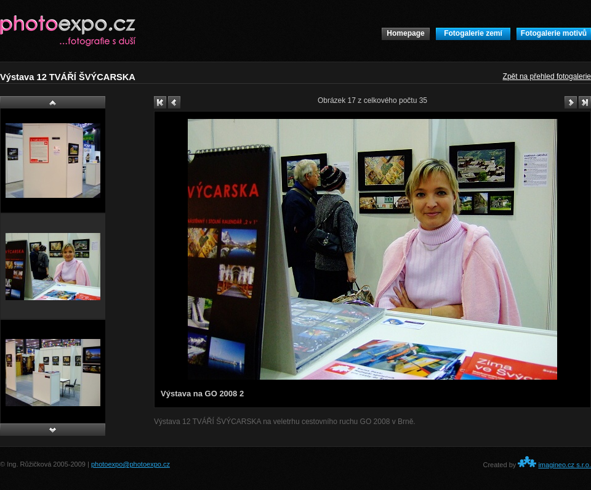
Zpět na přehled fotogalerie (547, 76)
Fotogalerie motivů (554, 33)
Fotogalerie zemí (473, 33)
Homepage (405, 33)
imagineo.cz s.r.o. (564, 464)
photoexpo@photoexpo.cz (130, 464)
